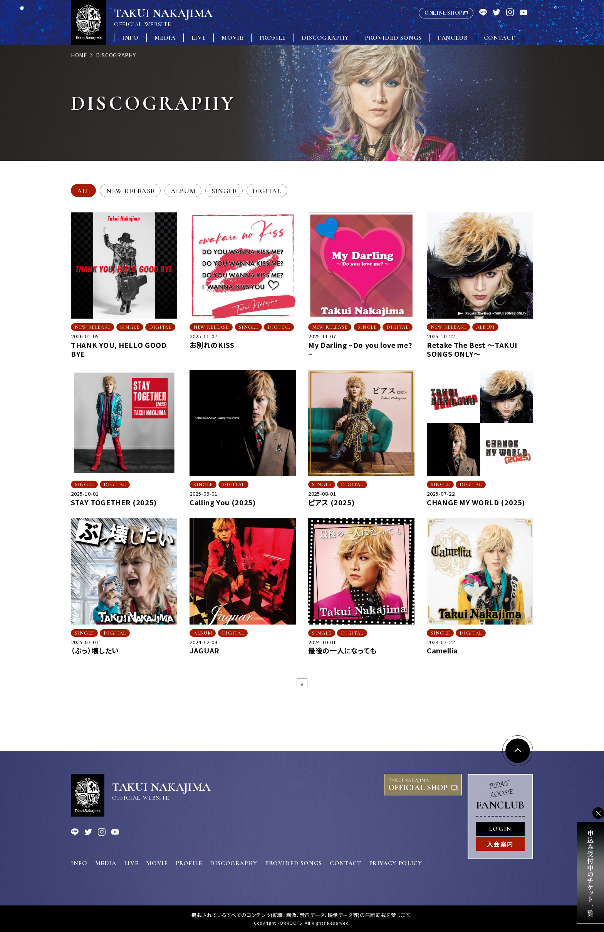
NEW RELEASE (130, 191)
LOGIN (500, 829)
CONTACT (499, 38)
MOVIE (232, 38)
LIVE (198, 38)
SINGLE (224, 191)
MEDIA (165, 38)
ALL (83, 191)
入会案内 (500, 843)
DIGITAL (267, 191)
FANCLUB (453, 38)
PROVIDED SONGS (393, 38)
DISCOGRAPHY (325, 38)
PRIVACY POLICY (395, 863)
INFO (130, 38)
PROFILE (272, 38)
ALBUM (183, 191)
